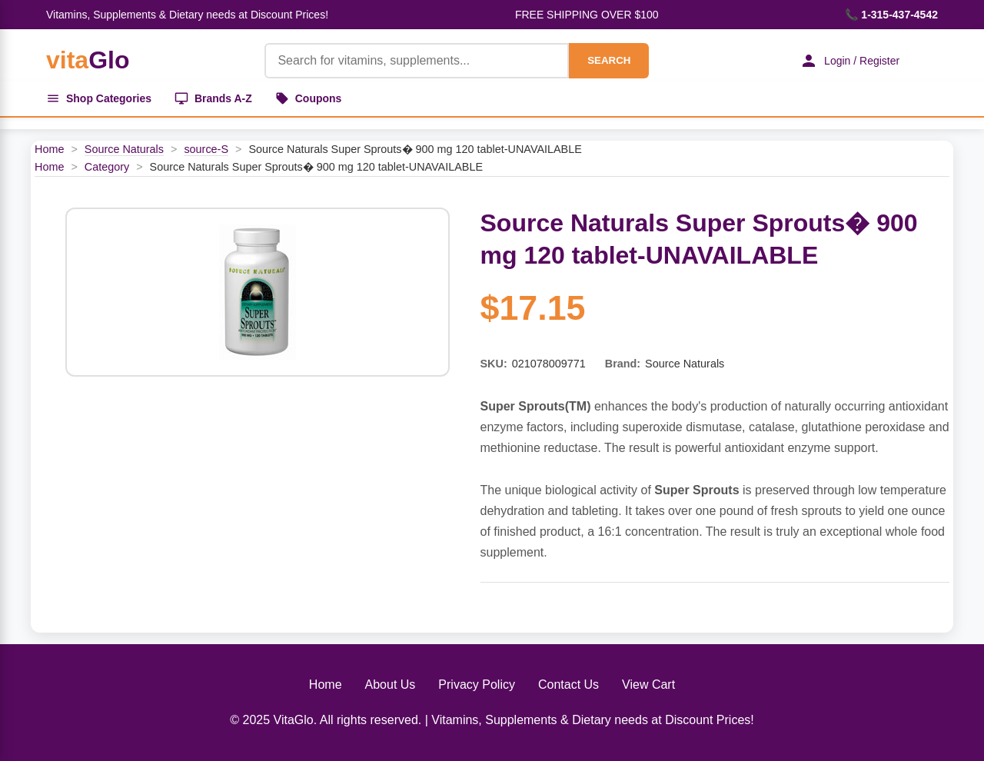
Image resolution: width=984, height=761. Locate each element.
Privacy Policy (476, 684)
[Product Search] (416, 60)
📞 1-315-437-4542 (891, 14)
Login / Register (849, 61)
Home (49, 149)
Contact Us (568, 684)
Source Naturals (124, 149)
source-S (206, 149)
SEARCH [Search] (608, 60)
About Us (390, 684)
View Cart (648, 684)
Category (107, 167)
